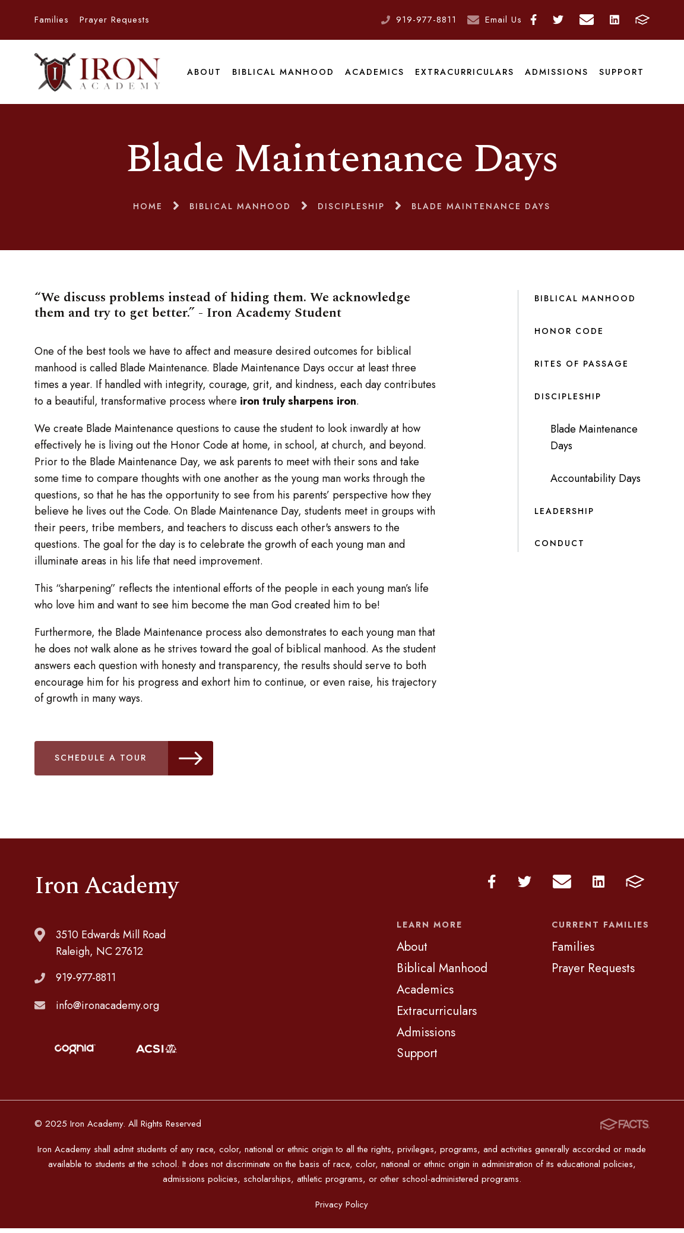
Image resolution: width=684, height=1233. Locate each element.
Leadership (564, 515)
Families (51, 19)
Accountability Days (595, 482)
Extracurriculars (464, 74)
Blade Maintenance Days (594, 441)
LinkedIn (614, 19)
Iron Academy (98, 74)
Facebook (533, 19)
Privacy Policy (341, 1209)
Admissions (556, 74)
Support (621, 74)
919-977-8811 (426, 19)
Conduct (559, 548)
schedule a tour (135, 762)
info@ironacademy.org (107, 1009)
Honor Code (569, 336)
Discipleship (567, 400)
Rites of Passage (581, 368)
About (205, 74)
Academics (374, 74)
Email (587, 19)
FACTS (642, 19)
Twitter (558, 19)
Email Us (503, 19)
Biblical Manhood (283, 74)
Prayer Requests (115, 19)
